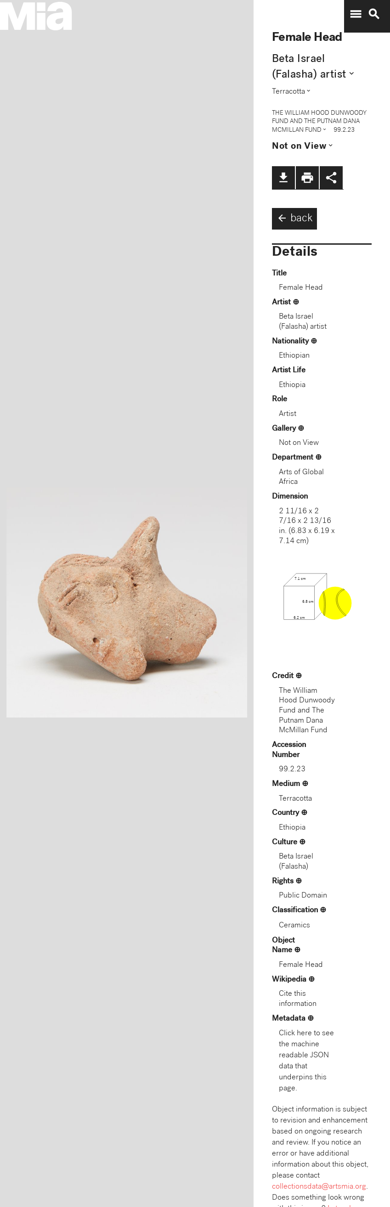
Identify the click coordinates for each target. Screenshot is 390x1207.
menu (355, 14)
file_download (283, 178)
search (374, 14)
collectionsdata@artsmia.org (319, 1187)
